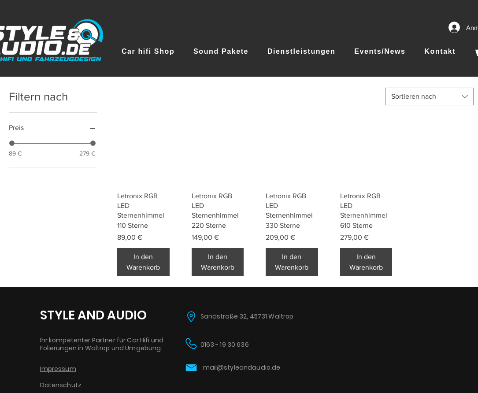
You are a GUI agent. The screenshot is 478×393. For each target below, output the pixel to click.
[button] (148, 51)
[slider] (12, 143)
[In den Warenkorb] (143, 262)
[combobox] (429, 96)
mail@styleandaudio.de (242, 367)
